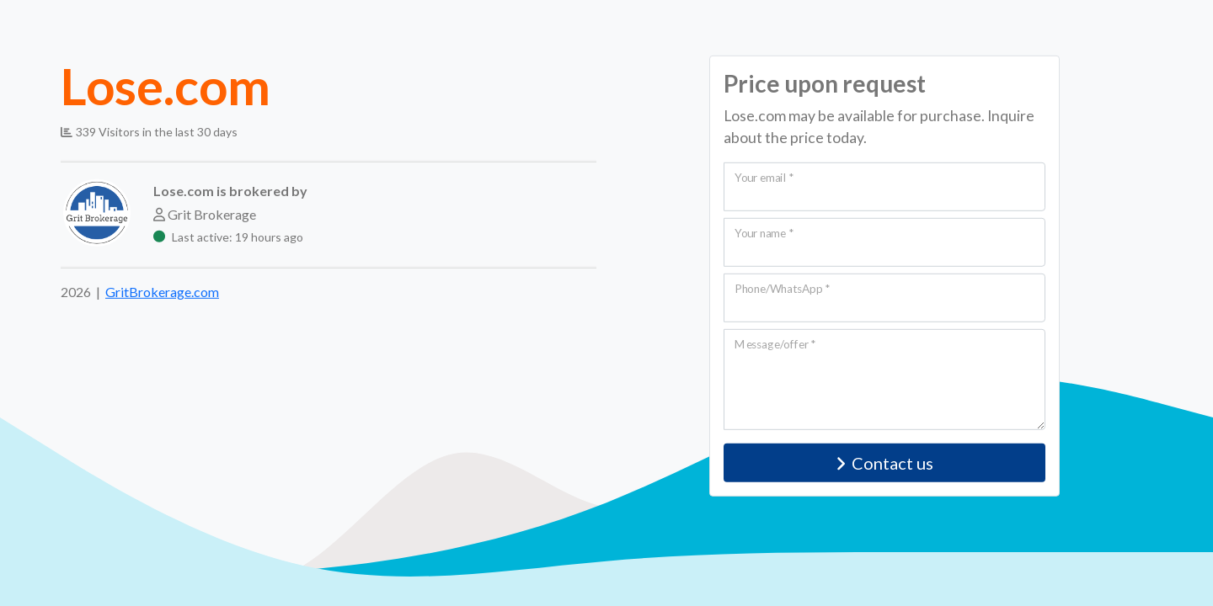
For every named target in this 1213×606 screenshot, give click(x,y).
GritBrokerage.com (162, 292)
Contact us (884, 463)
